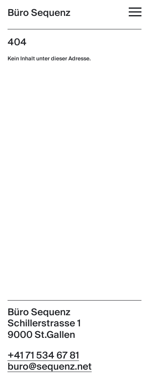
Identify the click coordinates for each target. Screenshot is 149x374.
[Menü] (136, 11)
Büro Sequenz (39, 13)
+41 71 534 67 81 (43, 355)
